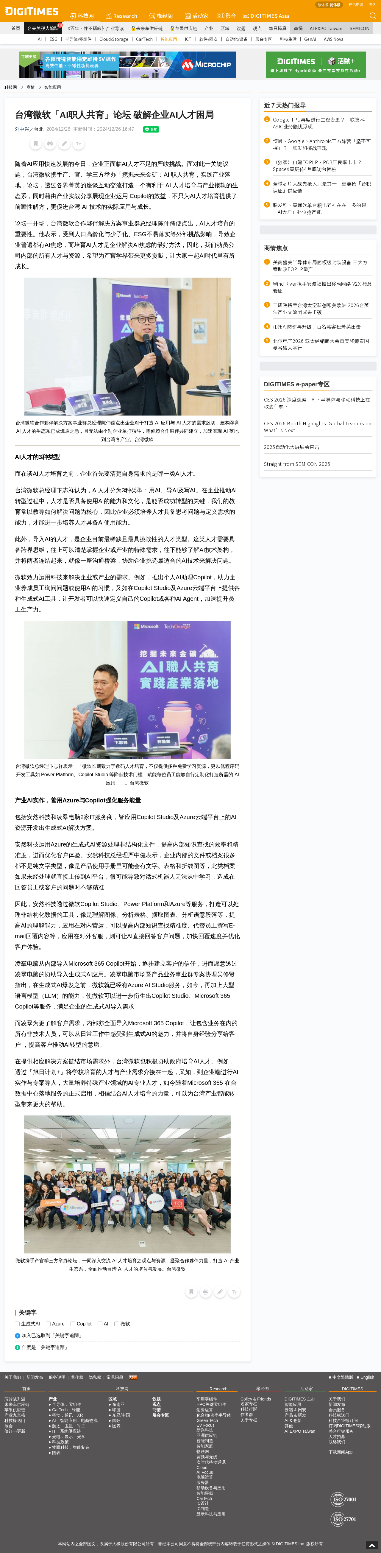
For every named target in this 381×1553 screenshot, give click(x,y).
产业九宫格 (14, 1415)
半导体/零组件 (78, 39)
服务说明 (57, 1377)
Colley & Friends (256, 1399)
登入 (372, 4)
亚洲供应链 (206, 1435)
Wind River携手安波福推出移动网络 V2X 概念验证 (322, 287)
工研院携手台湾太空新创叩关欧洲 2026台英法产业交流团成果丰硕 (321, 308)
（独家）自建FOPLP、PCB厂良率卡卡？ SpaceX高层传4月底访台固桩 (320, 165)
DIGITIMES (352, 1389)
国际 (116, 1420)
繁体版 (323, 4)
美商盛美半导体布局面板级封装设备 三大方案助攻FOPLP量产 (320, 266)
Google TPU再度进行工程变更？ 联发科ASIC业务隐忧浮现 (319, 123)
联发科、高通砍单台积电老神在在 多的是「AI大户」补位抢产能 (319, 208)
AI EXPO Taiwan (326, 28)
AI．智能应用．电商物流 (74, 1420)
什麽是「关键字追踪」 (45, 1347)
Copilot (84, 1324)
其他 (289, 1425)
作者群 (247, 1414)
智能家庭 (204, 1446)
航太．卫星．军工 (68, 1425)
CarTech (144, 39)
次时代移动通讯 (211, 1462)
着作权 (77, 1377)
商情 (298, 28)
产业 (208, 28)
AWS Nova (333, 39)
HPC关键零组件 (211, 1404)
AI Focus (204, 1472)
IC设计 (202, 1503)
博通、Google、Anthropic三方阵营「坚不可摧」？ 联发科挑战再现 (322, 144)
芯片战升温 (14, 1399)
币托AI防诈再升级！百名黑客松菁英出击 (317, 326)
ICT (188, 39)
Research (122, 15)
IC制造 (202, 1508)
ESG (53, 39)
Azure (58, 1324)
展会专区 (263, 39)
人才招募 (337, 1436)
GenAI (310, 39)
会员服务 (337, 1409)
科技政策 (60, 1442)
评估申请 (356, 4)
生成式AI (30, 1324)
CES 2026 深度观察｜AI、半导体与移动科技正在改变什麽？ (317, 403)
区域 (225, 28)
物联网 (202, 1451)
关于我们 (12, 1377)
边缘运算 (204, 1409)
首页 (15, 28)
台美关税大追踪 (44, 26)
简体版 (335, 4)
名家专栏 (249, 1403)
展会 (8, 1425)
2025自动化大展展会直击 (292, 447)
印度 (116, 1409)
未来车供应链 (147, 28)
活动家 (196, 15)
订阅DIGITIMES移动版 (350, 1425)
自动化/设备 (236, 39)
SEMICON (359, 28)
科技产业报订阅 (343, 1420)
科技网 (82, 15)
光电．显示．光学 (68, 1436)
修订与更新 (14, 1431)
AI (40, 39)
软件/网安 (208, 39)
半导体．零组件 (66, 1404)
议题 (241, 28)
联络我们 (337, 1442)
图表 (56, 1452)
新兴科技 (204, 1430)
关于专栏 (249, 1419)
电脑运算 (204, 1477)
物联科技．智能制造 (71, 1447)
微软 (125, 1324)
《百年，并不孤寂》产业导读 (95, 28)
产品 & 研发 (295, 1415)
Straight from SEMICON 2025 (297, 463)
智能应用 (168, 39)
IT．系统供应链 (66, 1431)
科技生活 (288, 39)
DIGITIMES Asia (266, 15)
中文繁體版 (342, 1377)
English (367, 1377)
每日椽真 (278, 28)
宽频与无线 (206, 1456)
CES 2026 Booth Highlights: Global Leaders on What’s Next (317, 427)
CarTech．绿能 (66, 1409)
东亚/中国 (121, 1415)
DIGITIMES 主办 (300, 1399)
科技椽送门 (14, 1420)
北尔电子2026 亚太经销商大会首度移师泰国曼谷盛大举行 (321, 344)
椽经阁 (161, 15)
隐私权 (95, 1377)
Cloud (201, 1467)
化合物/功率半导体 (213, 1415)
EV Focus (205, 1425)
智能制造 (204, 1440)
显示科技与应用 (211, 1514)
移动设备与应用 (211, 1487)
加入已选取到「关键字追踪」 (53, 1335)
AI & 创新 (293, 1420)
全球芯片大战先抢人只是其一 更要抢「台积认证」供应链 (322, 187)
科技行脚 (249, 1409)
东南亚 (118, 1404)
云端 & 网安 (295, 1409)
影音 (225, 15)
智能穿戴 (204, 1493)
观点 (257, 28)
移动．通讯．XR (67, 1415)
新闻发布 (34, 1377)
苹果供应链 (183, 28)
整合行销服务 (341, 1431)
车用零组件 (206, 1399)
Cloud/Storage (113, 39)
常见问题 (115, 1377)
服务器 (202, 1482)
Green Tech (207, 1420)
